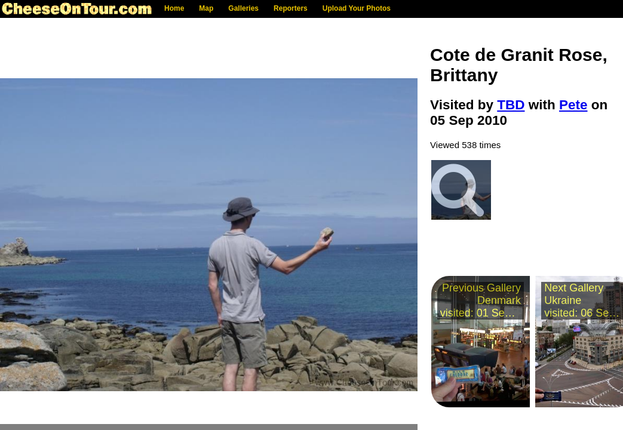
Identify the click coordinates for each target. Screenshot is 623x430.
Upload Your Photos (357, 8)
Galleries (243, 8)
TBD (510, 104)
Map (206, 8)
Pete (573, 104)
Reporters (291, 8)
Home (174, 8)
